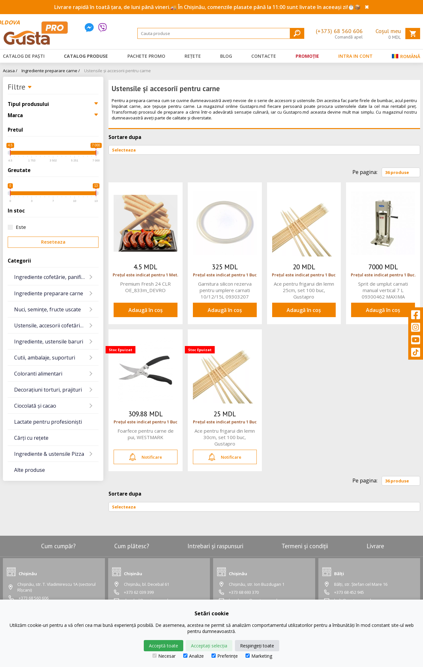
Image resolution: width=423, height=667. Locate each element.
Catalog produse (86, 56)
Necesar (164, 656)
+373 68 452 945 (349, 592)
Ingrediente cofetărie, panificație (53, 277)
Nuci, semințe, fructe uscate (47, 309)
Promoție (307, 56)
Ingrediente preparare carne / (51, 71)
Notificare (145, 457)
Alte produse (29, 469)
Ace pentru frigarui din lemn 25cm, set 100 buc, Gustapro (304, 290)
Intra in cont (355, 56)
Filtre (20, 87)
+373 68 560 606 (33, 598)
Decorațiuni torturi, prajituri (48, 389)
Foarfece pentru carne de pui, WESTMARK (145, 434)
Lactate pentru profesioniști (48, 421)
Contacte (263, 56)
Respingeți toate (257, 646)
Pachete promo (146, 56)
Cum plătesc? (131, 546)
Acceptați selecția (209, 646)
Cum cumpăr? (58, 546)
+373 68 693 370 (244, 592)
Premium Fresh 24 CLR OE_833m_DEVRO (145, 287)
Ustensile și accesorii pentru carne (117, 71)
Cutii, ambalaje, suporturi (44, 357)
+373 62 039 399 (139, 592)
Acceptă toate (163, 646)
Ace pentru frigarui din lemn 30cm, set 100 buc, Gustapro (224, 437)
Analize (193, 656)
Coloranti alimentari (38, 373)
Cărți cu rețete (31, 437)
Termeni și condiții (304, 546)
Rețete (193, 56)
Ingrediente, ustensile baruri (48, 341)
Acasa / (10, 71)
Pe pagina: (364, 172)
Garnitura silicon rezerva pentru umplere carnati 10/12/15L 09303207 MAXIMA (225, 290)
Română (406, 57)
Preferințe (224, 656)
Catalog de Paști (24, 56)
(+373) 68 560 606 (339, 31)
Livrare (375, 546)
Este (17, 227)
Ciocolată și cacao (35, 405)
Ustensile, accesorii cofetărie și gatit (56, 325)
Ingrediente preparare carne (48, 293)
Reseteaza (53, 242)
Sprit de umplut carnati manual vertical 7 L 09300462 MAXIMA (383, 290)
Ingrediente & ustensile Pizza (49, 453)
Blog (226, 56)
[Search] (220, 33)
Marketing (259, 656)
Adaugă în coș (145, 310)
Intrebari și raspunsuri (215, 546)
